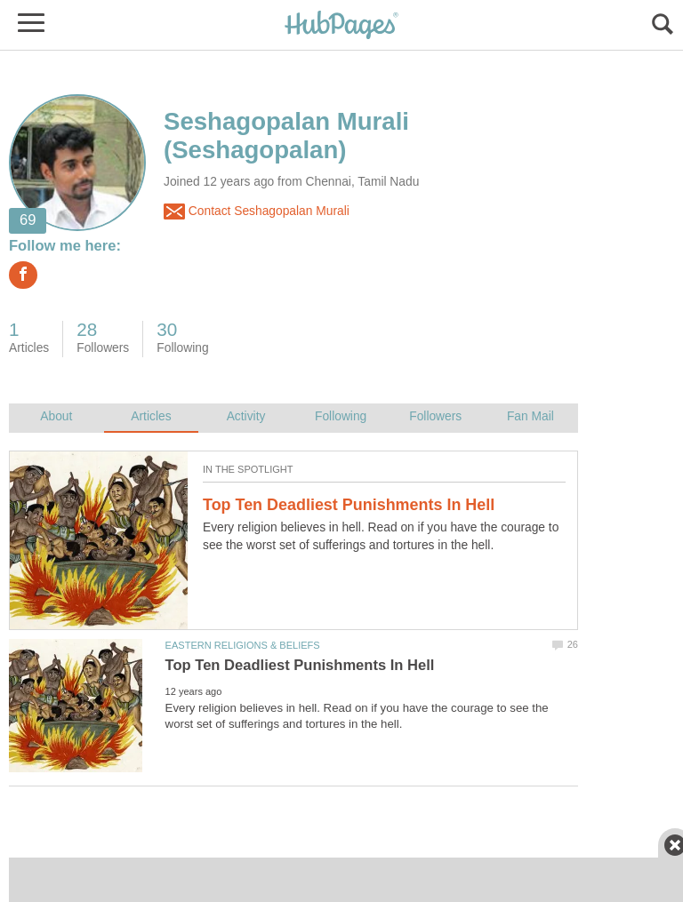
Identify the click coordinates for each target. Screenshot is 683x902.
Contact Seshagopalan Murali (257, 211)
